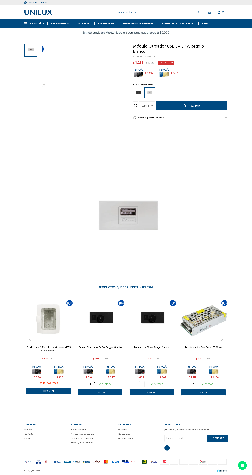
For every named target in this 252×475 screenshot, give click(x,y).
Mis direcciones (125, 438)
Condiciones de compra (82, 434)
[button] (223, 346)
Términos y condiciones (82, 438)
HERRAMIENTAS (60, 24)
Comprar (194, 106)
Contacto (32, 3)
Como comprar (78, 429)
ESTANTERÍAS (106, 24)
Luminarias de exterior (177, 24)
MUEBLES (83, 24)
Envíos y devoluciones (82, 442)
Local (44, 3)
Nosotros (29, 429)
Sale (205, 24)
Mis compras (124, 434)
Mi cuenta (122, 429)
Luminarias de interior (138, 24)
